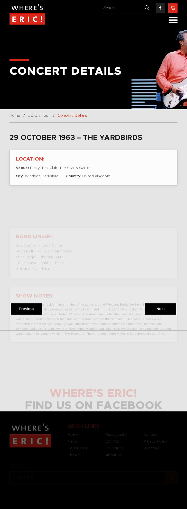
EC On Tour (39, 116)
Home (14, 116)
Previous (26, 309)
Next (160, 309)
